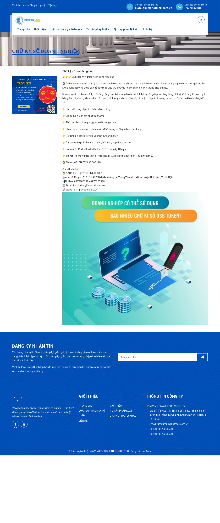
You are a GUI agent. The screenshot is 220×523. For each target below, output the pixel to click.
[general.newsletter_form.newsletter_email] (163, 357)
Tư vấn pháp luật (97, 29)
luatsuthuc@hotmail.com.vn (153, 8)
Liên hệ (147, 29)
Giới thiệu (40, 29)
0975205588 (165, 434)
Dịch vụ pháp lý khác (126, 29)
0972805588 (193, 8)
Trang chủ (23, 29)
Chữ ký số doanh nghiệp (78, 71)
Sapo (149, 451)
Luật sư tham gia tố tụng (66, 29)
